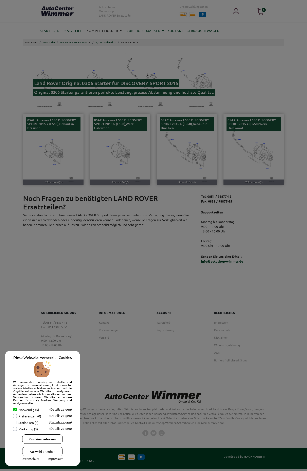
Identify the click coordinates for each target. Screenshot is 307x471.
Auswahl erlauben (42, 451)
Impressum (56, 458)
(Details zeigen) (60, 409)
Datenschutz (30, 458)
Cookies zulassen (42, 439)
